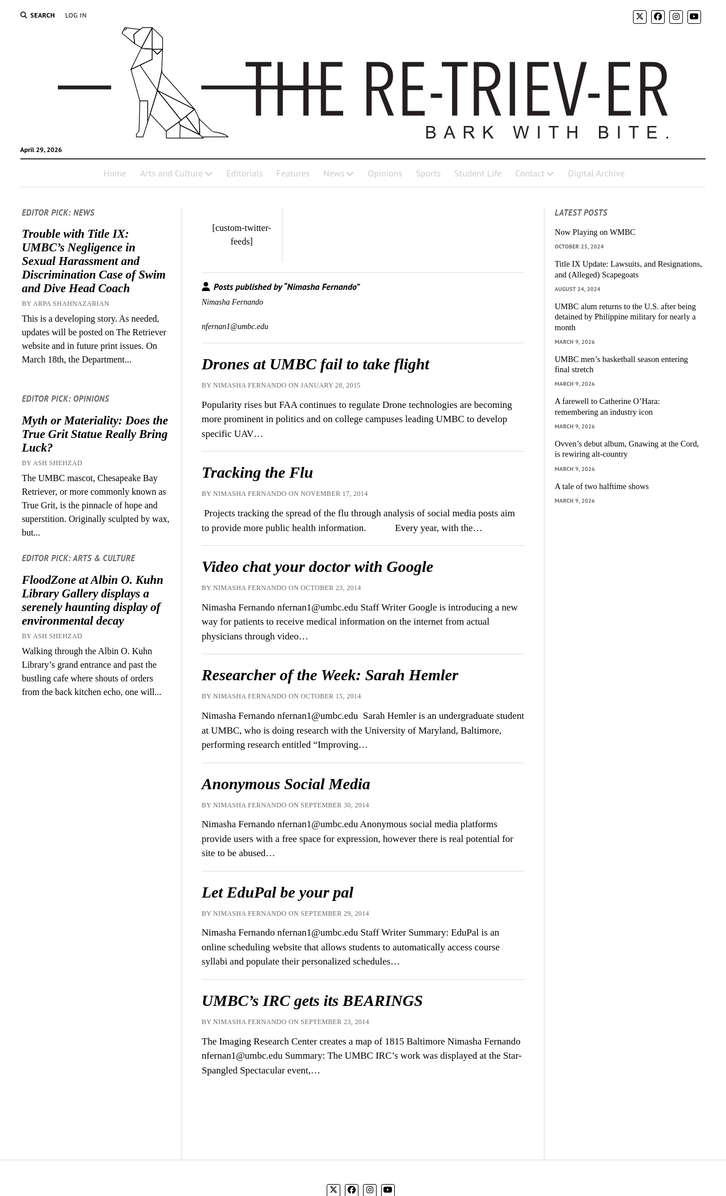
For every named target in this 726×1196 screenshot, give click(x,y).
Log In (76, 15)
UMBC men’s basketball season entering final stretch (621, 364)
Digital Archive (596, 173)
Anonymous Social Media (286, 784)
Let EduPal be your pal (278, 892)
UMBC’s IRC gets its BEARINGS (312, 1000)
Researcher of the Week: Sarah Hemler (330, 675)
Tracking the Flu (258, 472)
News (333, 173)
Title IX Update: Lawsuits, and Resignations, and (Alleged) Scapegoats (628, 269)
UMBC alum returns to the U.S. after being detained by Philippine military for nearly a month (625, 317)
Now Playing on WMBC (595, 232)
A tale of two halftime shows (602, 486)
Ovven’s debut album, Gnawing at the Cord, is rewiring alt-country (627, 449)
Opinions (385, 173)
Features (293, 173)
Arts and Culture (171, 173)
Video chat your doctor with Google (317, 566)
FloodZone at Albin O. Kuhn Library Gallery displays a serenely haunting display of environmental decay (92, 600)
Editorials (244, 173)
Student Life (477, 173)
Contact (529, 173)
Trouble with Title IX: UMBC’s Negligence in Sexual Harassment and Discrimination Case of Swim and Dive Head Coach (94, 261)
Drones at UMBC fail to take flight (315, 364)
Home (114, 173)
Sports (428, 173)
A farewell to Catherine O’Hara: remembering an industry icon (607, 406)
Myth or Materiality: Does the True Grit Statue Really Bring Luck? (95, 434)
